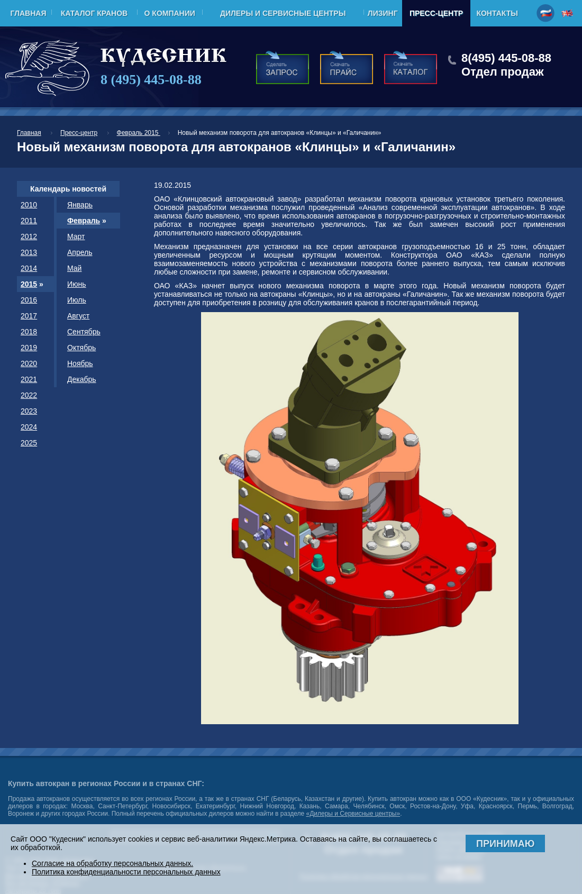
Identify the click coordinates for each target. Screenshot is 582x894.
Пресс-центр (436, 13)
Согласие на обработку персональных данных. (112, 863)
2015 (29, 284)
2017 (29, 316)
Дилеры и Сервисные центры (282, 13)
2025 (29, 443)
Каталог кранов (94, 13)
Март (76, 236)
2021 (29, 379)
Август (78, 316)
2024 (29, 427)
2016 (29, 300)
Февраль (83, 220)
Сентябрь (84, 331)
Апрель (80, 252)
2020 (29, 363)
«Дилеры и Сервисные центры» (353, 813)
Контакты (496, 13)
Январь (80, 204)
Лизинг (383, 13)
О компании (169, 13)
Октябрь (81, 347)
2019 (29, 347)
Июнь (76, 284)
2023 (29, 411)
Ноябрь (80, 363)
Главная (29, 13)
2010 (29, 204)
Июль (76, 300)
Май (74, 268)
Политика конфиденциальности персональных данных (126, 872)
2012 (29, 236)
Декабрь (81, 379)
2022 (29, 395)
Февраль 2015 (138, 132)
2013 (29, 252)
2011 (29, 220)
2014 (29, 268)
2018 (29, 331)
